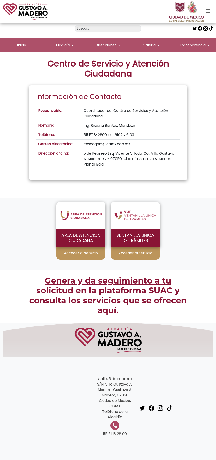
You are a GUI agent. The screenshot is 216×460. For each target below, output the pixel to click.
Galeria (149, 45)
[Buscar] (108, 28)
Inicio (21, 45)
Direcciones (106, 45)
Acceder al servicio (81, 253)
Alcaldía (62, 45)
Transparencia (192, 45)
